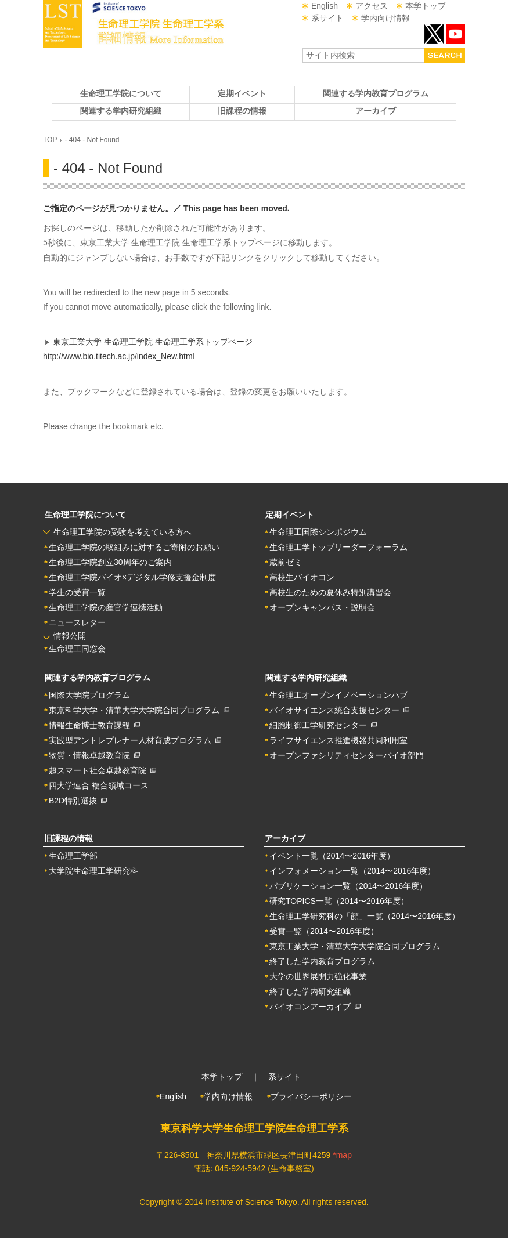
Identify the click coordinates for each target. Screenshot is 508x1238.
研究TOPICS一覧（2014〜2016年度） (339, 901)
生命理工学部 (73, 855)
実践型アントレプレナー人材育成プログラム (135, 740)
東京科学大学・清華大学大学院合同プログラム (139, 710)
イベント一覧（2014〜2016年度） (332, 855)
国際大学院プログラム (89, 695)
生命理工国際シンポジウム (318, 532)
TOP (50, 140)
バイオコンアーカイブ (315, 1006)
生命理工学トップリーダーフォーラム (338, 547)
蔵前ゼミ (285, 562)
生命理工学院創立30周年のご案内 (110, 562)
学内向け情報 (385, 18)
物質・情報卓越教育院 (94, 755)
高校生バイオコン (301, 577)
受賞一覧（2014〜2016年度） (324, 931)
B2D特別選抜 (78, 800)
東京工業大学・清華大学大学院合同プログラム (354, 946)
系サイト (327, 18)
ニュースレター (77, 622)
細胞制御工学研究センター (323, 725)
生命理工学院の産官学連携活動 (106, 607)
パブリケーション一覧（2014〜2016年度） (348, 886)
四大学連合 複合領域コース (99, 785)
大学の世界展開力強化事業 (318, 976)
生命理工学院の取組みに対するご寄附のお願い (134, 547)
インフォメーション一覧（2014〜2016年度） (352, 870)
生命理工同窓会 (77, 648)
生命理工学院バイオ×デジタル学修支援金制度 (132, 577)
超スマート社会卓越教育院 (102, 770)
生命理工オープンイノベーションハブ (338, 695)
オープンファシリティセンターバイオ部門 (346, 755)
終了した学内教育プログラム (322, 961)
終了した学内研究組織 (310, 991)
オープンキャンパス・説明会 (322, 607)
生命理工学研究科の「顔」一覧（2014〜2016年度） (364, 916)
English (324, 5)
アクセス (371, 5)
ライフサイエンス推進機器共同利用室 (338, 740)
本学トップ (425, 5)
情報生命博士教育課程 (94, 725)
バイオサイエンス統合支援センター (339, 710)
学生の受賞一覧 (77, 592)
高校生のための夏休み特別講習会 (330, 592)
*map (342, 1155)
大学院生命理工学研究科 (93, 870)
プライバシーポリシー (311, 1096)
